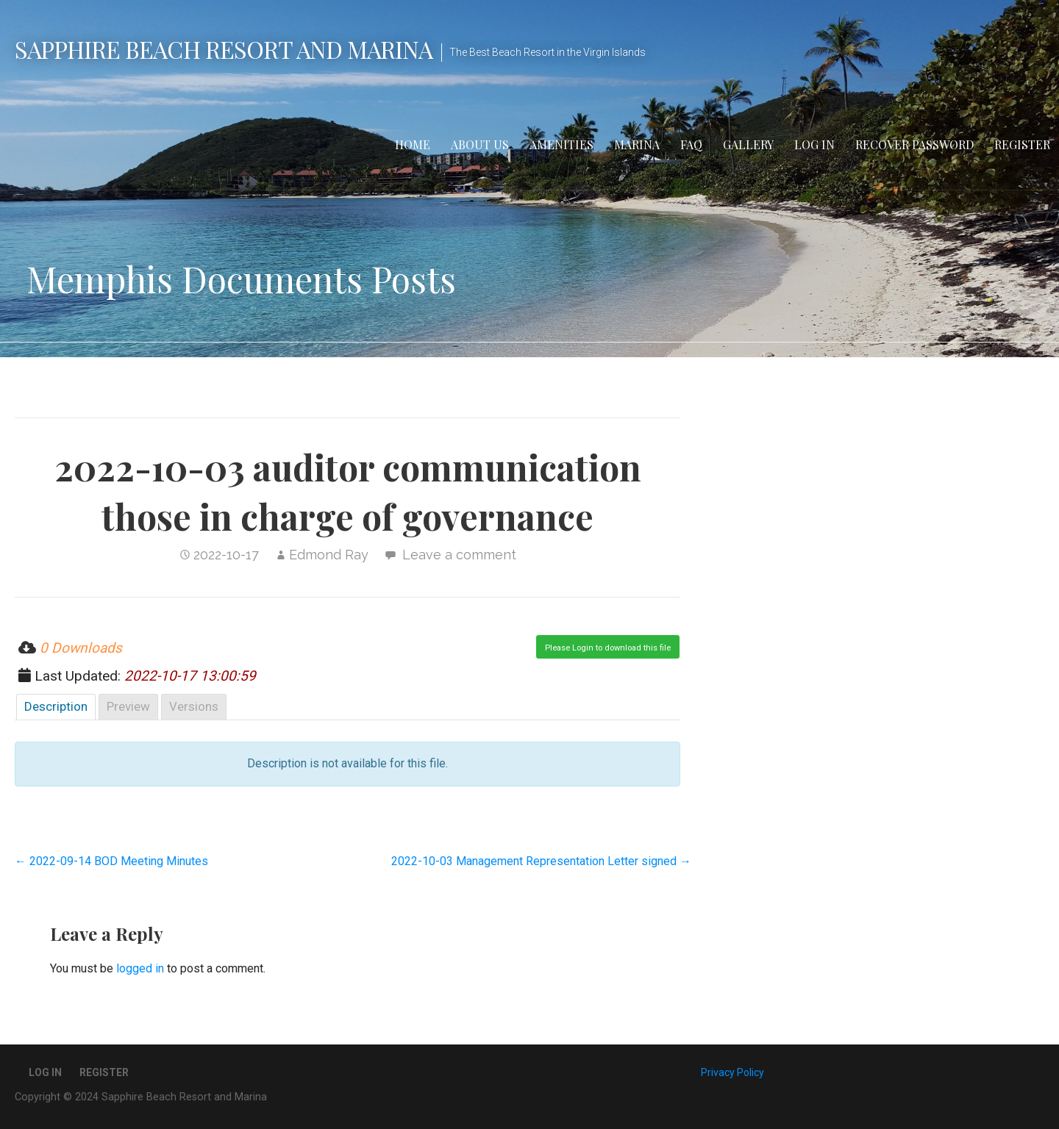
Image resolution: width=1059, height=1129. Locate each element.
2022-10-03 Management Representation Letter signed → (541, 861)
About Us (480, 144)
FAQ (691, 144)
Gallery (748, 144)
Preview (128, 706)
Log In (814, 144)
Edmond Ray (328, 554)
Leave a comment (459, 554)
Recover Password (914, 144)
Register (1022, 144)
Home (412, 144)
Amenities (561, 144)
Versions (193, 706)
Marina (637, 144)
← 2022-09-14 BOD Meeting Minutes (111, 861)
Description (56, 706)
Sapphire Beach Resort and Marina (223, 49)
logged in (140, 968)
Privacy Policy (732, 1072)
